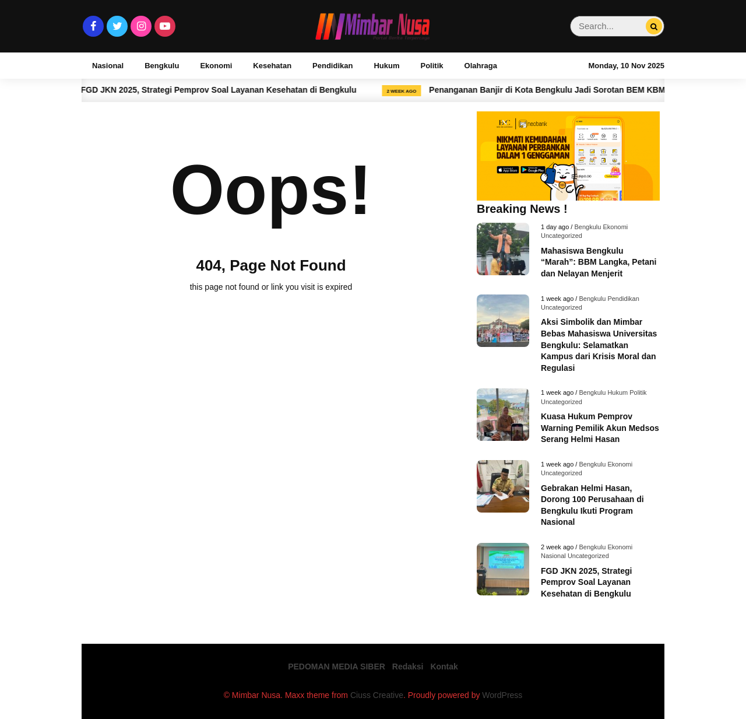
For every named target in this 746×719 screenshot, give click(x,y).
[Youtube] (164, 26)
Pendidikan (332, 65)
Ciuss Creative (376, 695)
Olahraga (481, 65)
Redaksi (408, 666)
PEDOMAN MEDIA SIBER (336, 666)
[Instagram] (141, 26)
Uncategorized (561, 235)
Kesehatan (272, 65)
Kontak (444, 666)
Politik (432, 65)
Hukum (386, 65)
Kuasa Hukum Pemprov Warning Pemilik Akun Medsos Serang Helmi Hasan (600, 428)
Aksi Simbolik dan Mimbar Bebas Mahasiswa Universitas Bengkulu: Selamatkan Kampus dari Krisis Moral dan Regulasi (599, 344)
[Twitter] (117, 26)
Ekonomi (216, 65)
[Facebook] (93, 26)
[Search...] (654, 26)
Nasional (108, 65)
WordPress (502, 695)
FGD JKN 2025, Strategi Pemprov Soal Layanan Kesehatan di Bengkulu (229, 89)
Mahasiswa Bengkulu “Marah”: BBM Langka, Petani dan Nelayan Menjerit (598, 262)
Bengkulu (162, 65)
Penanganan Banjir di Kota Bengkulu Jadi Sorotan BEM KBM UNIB (568, 89)
